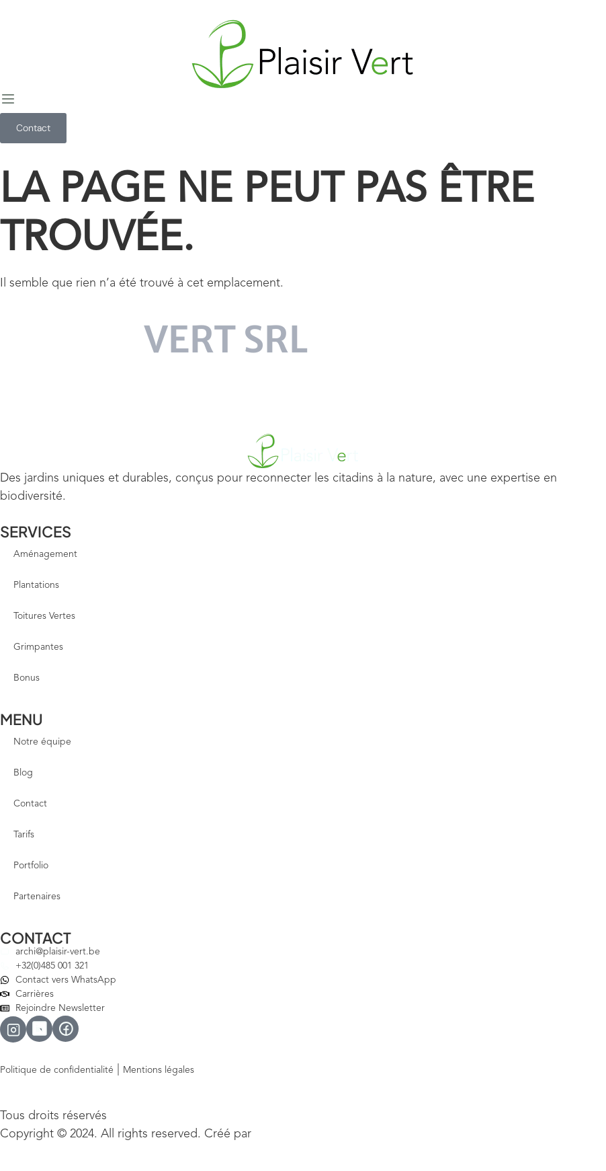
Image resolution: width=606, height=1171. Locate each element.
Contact (30, 803)
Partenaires (36, 896)
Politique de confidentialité (57, 1070)
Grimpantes (38, 647)
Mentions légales (158, 1070)
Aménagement (45, 554)
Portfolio (30, 865)
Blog (23, 773)
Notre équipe (42, 742)
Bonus (26, 678)
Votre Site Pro (283, 1134)
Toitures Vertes (44, 616)
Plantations (36, 585)
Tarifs (23, 834)
